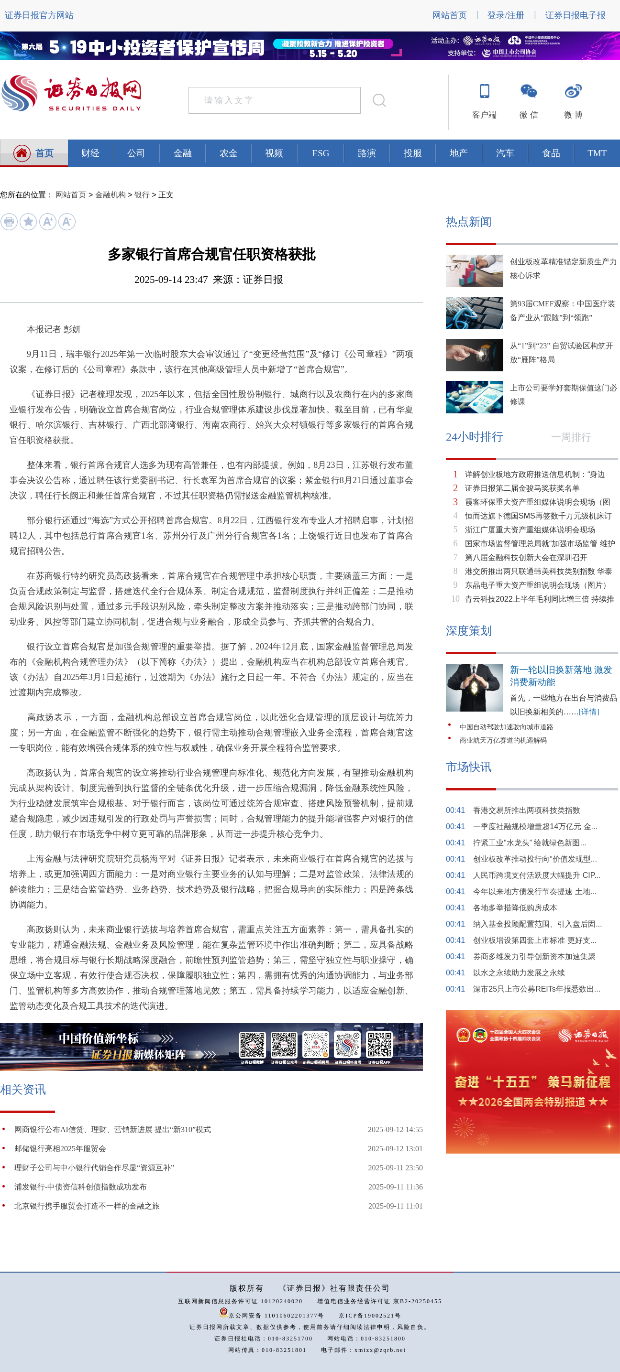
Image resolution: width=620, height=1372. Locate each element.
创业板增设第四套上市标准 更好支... (535, 940)
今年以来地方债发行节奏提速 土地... (535, 891)
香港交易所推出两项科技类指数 (526, 810)
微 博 (573, 114)
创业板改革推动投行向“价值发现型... (535, 859)
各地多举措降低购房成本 (515, 908)
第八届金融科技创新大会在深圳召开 (526, 557)
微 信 (529, 114)
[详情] (589, 712)
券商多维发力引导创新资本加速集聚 (534, 956)
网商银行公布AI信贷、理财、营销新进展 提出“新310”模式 (112, 1129)
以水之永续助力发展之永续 (519, 973)
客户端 (484, 114)
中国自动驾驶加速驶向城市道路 (507, 727)
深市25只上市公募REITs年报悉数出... (536, 989)
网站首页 (449, 15)
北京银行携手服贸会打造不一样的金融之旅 (87, 1206)
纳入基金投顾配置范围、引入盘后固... (537, 924)
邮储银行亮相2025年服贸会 (60, 1149)
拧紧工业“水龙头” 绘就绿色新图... (529, 843)
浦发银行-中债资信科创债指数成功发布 (80, 1187)
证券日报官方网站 (39, 15)
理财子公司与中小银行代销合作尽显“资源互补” (94, 1168)
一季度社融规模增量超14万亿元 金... (535, 826)
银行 (142, 195)
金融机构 (110, 195)
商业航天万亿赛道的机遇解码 (503, 740)
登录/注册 (505, 15)
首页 (44, 153)
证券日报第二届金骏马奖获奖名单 (522, 488)
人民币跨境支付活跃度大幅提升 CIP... (536, 875)
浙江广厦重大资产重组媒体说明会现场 (530, 530)
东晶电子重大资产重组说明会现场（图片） (537, 585)
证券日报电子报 (575, 15)
